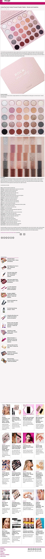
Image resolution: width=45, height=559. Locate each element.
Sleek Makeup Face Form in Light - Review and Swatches (12, 267)
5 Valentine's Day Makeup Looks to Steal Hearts (28, 447)
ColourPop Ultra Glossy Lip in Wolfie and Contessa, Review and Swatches (12, 317)
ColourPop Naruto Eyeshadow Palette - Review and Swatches (12, 260)
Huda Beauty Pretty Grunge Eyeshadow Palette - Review (16, 474)
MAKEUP (3, 415)
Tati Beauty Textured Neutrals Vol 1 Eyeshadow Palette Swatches (12, 353)
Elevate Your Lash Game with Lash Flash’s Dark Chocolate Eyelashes (28, 418)
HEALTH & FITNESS (4, 554)
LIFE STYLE (3, 556)
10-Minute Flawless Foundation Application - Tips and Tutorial (40, 505)
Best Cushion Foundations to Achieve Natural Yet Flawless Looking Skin (39, 475)
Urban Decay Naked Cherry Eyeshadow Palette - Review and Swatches (12, 281)
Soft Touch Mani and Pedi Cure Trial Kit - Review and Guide (12, 346)
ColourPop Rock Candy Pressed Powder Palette (8, 232)
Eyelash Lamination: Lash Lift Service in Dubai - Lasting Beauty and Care (6, 420)
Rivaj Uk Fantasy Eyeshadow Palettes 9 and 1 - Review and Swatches (12, 360)
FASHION (2, 553)
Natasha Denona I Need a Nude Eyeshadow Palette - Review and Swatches (6, 448)
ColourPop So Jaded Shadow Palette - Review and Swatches (12, 332)
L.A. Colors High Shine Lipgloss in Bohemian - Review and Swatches (11, 288)
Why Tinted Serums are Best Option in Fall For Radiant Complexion (6, 534)
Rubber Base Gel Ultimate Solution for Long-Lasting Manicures (28, 504)
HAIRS (1, 551)
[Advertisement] (9, 246)
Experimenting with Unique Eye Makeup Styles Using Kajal (16, 447)
